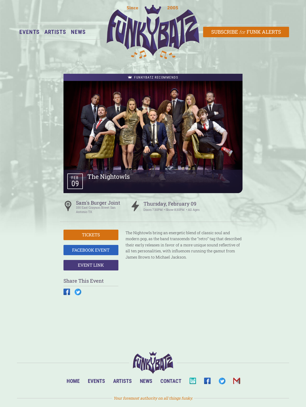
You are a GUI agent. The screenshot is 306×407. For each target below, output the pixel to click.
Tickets (91, 235)
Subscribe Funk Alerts (246, 31)
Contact (170, 381)
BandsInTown (193, 382)
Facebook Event (91, 250)
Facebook (207, 382)
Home (73, 381)
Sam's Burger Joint (98, 202)
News (78, 32)
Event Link (91, 265)
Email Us (236, 382)
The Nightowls (108, 176)
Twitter (222, 382)
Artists (55, 32)
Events (29, 32)
